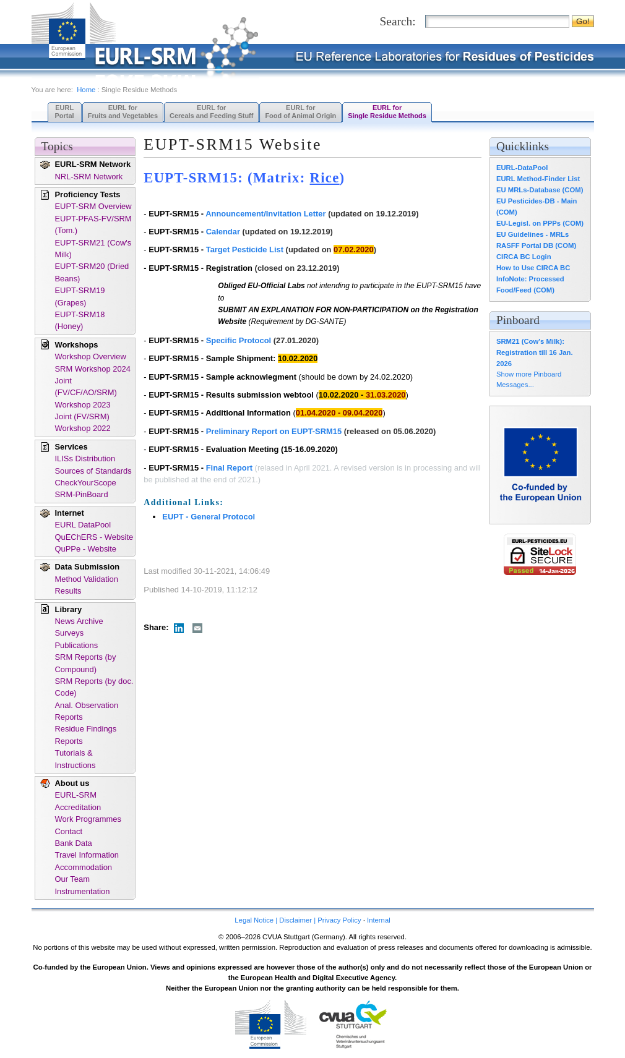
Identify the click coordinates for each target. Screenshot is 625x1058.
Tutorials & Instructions (75, 758)
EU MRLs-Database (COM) (540, 190)
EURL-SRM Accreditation (78, 800)
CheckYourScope (85, 482)
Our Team (72, 879)
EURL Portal (64, 111)
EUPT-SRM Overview (93, 206)
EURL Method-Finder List (538, 178)
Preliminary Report (243, 431)
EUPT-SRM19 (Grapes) (80, 296)
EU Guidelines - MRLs (532, 234)
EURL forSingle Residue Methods (387, 111)
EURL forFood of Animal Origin (300, 111)
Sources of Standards (93, 471)
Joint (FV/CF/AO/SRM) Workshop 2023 (86, 392)
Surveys (69, 633)
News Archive (79, 621)
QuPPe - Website (85, 548)
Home (86, 89)
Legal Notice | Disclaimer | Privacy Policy (298, 920)
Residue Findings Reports (86, 734)
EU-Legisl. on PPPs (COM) (540, 223)
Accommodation (84, 867)
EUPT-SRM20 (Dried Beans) (92, 272)
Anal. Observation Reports (87, 711)
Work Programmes (88, 819)
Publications (76, 645)
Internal (378, 920)
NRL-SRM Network (89, 176)
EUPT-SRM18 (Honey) (80, 320)
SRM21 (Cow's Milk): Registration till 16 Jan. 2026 (534, 352)
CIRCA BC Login (523, 256)
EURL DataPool (83, 524)
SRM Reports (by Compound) (85, 662)
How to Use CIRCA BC (533, 267)
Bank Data (73, 843)
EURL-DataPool (522, 167)
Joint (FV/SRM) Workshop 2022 (83, 422)
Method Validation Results (86, 584)
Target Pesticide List (244, 249)
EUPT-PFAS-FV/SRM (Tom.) (93, 224)
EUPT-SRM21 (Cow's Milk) (93, 248)
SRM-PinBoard (81, 494)
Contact (68, 831)
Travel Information (87, 855)
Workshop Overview (90, 356)
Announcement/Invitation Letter (265, 213)
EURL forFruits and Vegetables (123, 111)
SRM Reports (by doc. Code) (94, 687)
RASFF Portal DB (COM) (536, 245)
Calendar (223, 231)
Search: (398, 21)
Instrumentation (82, 891)
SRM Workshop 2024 (93, 368)
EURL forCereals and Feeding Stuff (211, 111)
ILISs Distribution (85, 458)
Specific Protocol (238, 340)
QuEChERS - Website (94, 537)
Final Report (229, 467)
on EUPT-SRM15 (311, 431)
